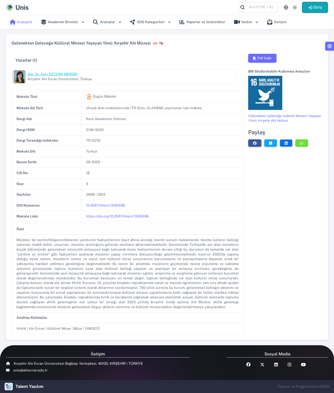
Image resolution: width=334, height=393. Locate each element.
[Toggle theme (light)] (294, 7)
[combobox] (258, 7)
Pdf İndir (262, 58)
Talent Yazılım (29, 386)
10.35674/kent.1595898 (105, 205)
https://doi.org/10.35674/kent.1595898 (117, 216)
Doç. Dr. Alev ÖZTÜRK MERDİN (52, 74)
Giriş (315, 7)
